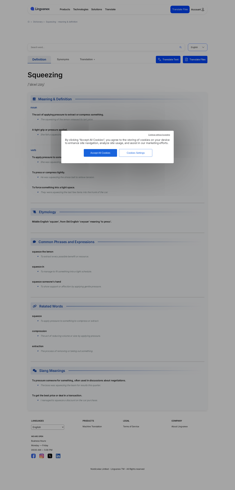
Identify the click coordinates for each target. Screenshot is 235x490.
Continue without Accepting (159, 135)
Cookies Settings (136, 153)
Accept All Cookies (100, 153)
